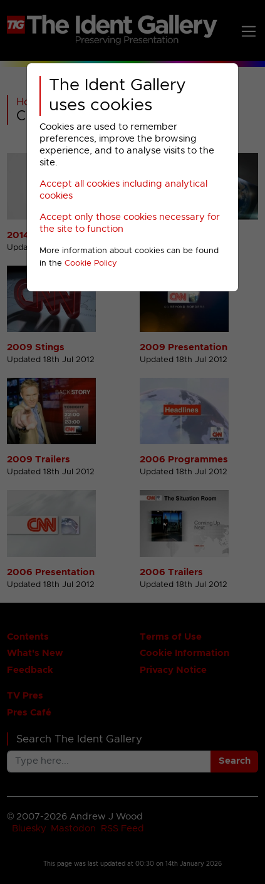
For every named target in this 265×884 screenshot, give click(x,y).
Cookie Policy (91, 263)
